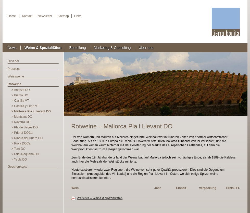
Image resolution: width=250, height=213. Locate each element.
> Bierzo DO (19, 95)
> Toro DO (18, 149)
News (12, 48)
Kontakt (27, 16)
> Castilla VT (20, 100)
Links (77, 16)
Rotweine (14, 84)
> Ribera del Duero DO (27, 138)
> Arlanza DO (20, 90)
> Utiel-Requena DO (25, 154)
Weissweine (16, 76)
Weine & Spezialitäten (42, 48)
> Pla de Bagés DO (24, 127)
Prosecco (14, 69)
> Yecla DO (19, 159)
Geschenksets (17, 166)
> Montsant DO (21, 116)
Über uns (146, 48)
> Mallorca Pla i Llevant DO (31, 111)
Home (12, 16)
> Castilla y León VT (25, 106)
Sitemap (63, 16)
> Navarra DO (20, 122)
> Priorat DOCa (21, 133)
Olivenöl (13, 61)
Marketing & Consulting (112, 48)
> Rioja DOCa (20, 143)
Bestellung (77, 48)
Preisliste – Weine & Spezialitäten (99, 198)
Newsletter (45, 16)
